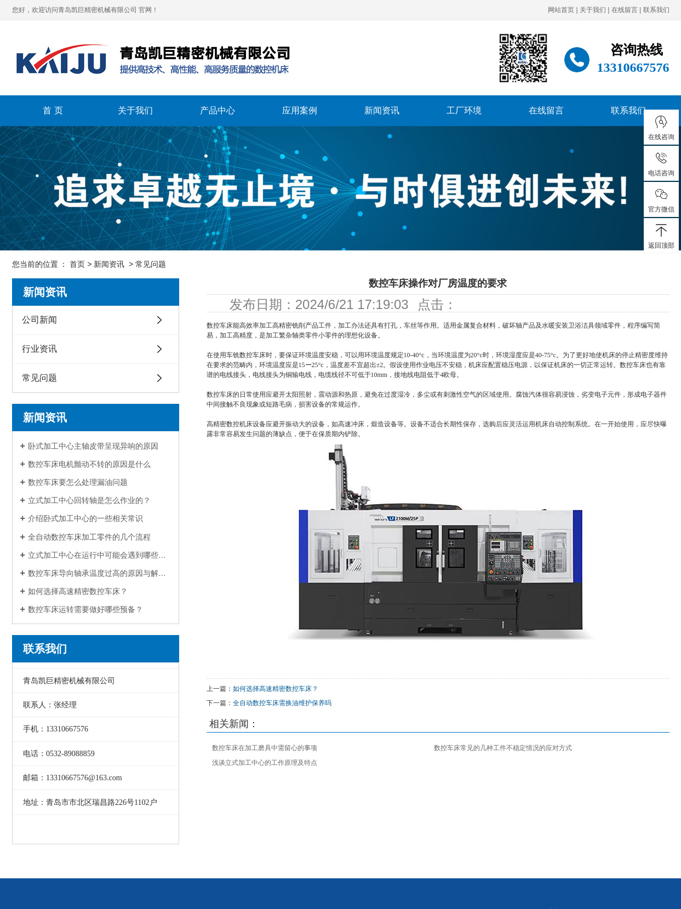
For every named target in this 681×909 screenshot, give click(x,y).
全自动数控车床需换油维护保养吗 (282, 703)
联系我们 (656, 10)
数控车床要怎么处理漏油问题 (78, 482)
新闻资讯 (381, 110)
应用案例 (299, 110)
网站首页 (561, 10)
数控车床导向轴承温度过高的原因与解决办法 (99, 573)
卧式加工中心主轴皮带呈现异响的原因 (93, 446)
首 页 (52, 110)
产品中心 (217, 110)
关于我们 (593, 10)
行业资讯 (39, 348)
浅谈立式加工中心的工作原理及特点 (264, 763)
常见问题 (150, 264)
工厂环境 (464, 110)
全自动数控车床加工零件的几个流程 (89, 537)
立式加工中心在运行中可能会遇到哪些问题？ (99, 555)
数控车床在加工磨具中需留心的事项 (264, 748)
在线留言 (624, 10)
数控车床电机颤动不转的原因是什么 (89, 464)
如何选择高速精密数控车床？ (78, 591)
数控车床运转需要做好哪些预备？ (85, 609)
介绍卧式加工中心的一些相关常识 (85, 518)
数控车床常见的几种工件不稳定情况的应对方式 (503, 748)
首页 (77, 264)
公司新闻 (39, 319)
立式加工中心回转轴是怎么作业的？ (89, 500)
